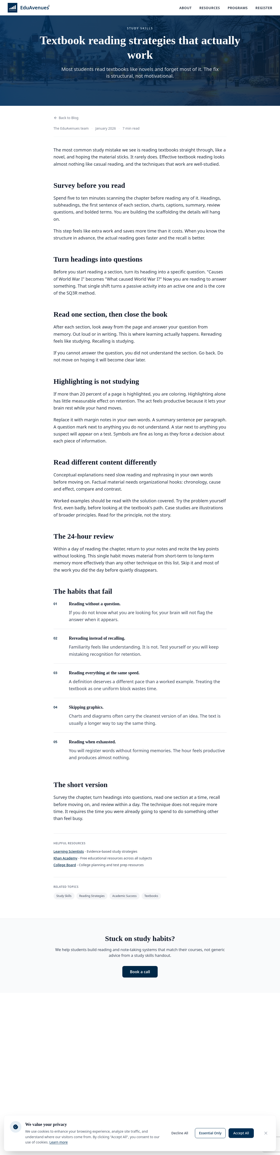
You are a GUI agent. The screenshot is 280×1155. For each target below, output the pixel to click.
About (185, 8)
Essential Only (210, 1133)
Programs (238, 8)
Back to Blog (66, 117)
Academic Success (124, 896)
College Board (65, 865)
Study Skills (64, 896)
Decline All (179, 1133)
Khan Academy (65, 858)
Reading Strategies (92, 896)
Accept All (241, 1133)
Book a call (140, 971)
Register (263, 8)
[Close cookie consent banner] (265, 1133)
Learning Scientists (69, 851)
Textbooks (151, 896)
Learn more (59, 1142)
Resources (209, 8)
